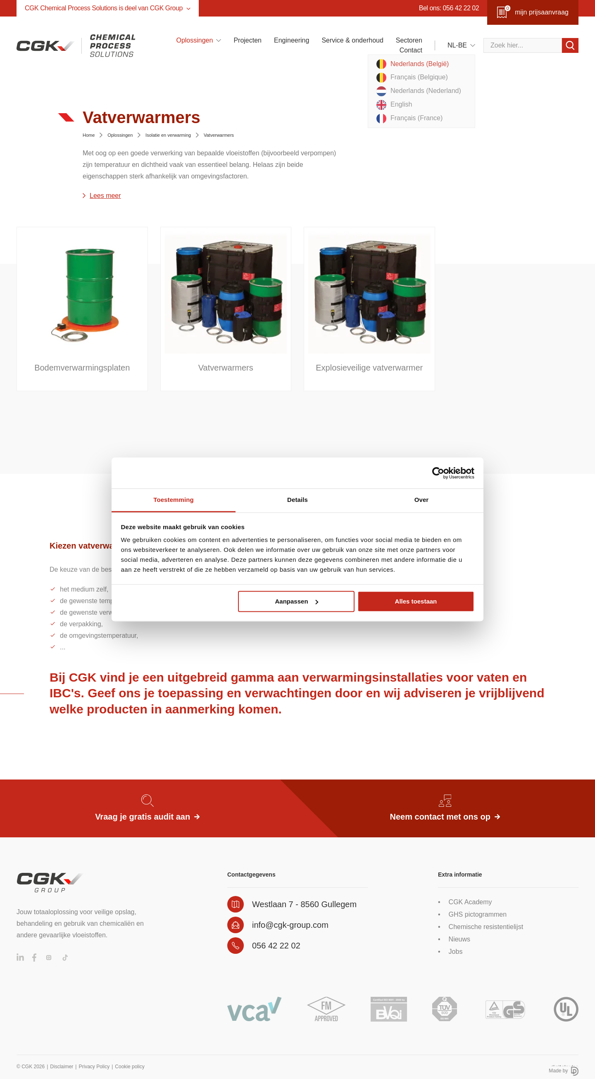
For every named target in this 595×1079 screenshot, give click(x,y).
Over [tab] (421, 499)
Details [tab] (297, 499)
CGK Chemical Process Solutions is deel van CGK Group (107, 8)
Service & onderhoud (352, 40)
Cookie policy (129, 1066)
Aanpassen (296, 601)
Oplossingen (194, 40)
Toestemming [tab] (173, 499)
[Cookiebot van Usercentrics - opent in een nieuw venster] (438, 473)
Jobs (456, 951)
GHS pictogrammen (478, 914)
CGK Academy (470, 902)
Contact (411, 50)
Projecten (247, 40)
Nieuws (459, 939)
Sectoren (409, 40)
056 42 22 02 (276, 945)
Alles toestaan (416, 601)
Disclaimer (61, 1066)
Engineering (291, 40)
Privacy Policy (94, 1066)
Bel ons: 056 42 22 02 (449, 8)
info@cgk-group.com (290, 924)
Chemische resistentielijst (486, 926)
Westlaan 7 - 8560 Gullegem (304, 904)
